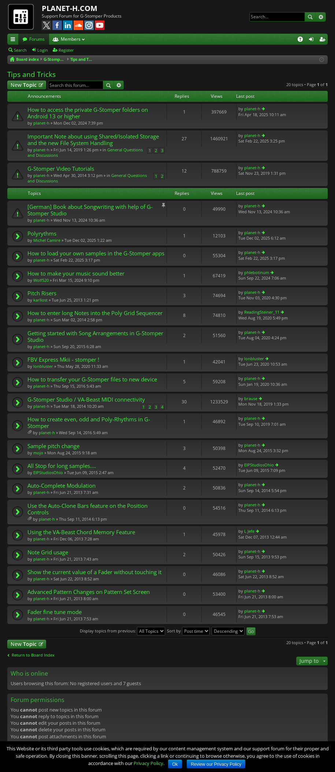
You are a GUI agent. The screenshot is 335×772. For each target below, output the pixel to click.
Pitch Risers (41, 293)
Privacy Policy (148, 763)
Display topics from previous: (122, 631)
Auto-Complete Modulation (61, 485)
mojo (38, 452)
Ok (175, 764)
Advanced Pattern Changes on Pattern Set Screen (88, 591)
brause (250, 398)
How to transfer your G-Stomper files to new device (92, 379)
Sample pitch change (53, 446)
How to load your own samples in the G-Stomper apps (95, 253)
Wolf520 (41, 280)
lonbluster (43, 366)
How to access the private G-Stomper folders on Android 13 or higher (87, 113)
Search (310, 16)
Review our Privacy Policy (216, 764)
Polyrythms (41, 233)
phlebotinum (256, 272)
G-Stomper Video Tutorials (60, 168)
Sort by (188, 631)
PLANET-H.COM (69, 8)
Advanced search (320, 16)
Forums (37, 39)
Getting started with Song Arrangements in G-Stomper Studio (95, 336)
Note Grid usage (47, 552)
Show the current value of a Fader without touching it (94, 572)
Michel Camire (46, 240)
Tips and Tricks (31, 74)
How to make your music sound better (75, 273)
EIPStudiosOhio (48, 472)
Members (71, 39)
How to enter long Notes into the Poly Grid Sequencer (95, 313)
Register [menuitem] (324, 40)
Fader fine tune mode (54, 612)
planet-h (41, 123)
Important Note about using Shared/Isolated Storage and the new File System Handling (93, 140)
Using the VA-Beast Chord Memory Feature (81, 532)
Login (42, 50)
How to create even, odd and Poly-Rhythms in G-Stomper (88, 422)
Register (66, 50)
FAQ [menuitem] (302, 40)
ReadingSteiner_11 (261, 312)
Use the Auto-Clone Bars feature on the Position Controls (87, 509)
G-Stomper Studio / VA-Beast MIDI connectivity (86, 399)
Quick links (14, 40)
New (24, 84)
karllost (40, 300)
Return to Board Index (33, 655)
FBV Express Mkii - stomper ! (63, 359)
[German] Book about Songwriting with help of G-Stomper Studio (90, 210)
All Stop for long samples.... (61, 465)
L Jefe (249, 531)
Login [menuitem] (313, 40)
